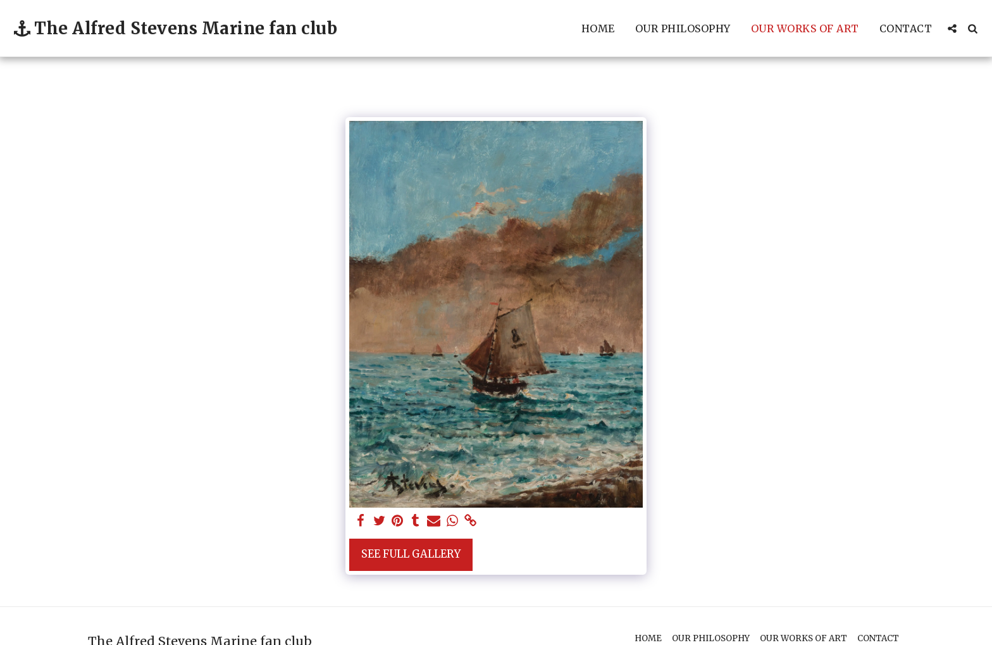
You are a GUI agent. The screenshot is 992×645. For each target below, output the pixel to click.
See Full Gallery (411, 554)
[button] (952, 28)
